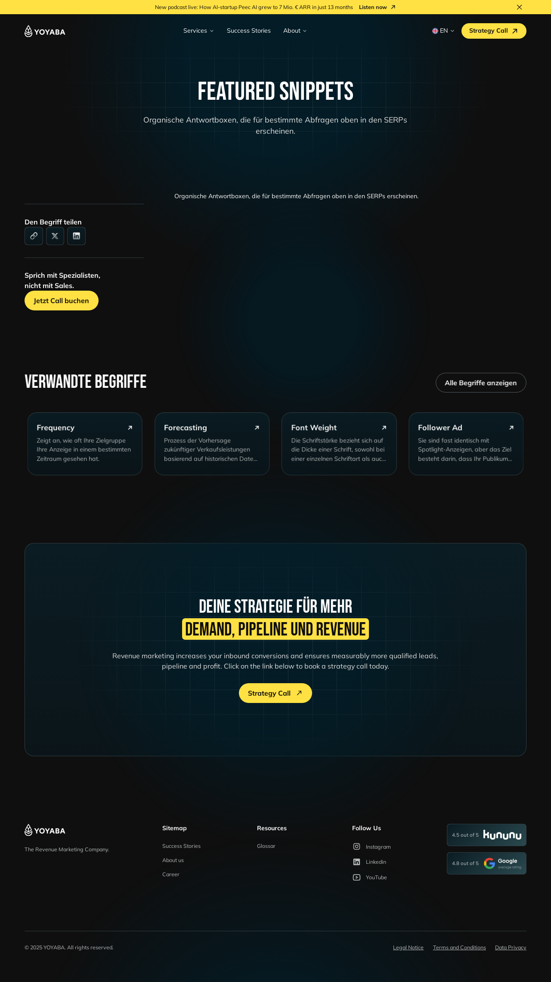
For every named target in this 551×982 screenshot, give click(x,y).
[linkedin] (76, 236)
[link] (34, 236)
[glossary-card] (90, 449)
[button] (199, 31)
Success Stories (249, 30)
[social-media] (55, 236)
